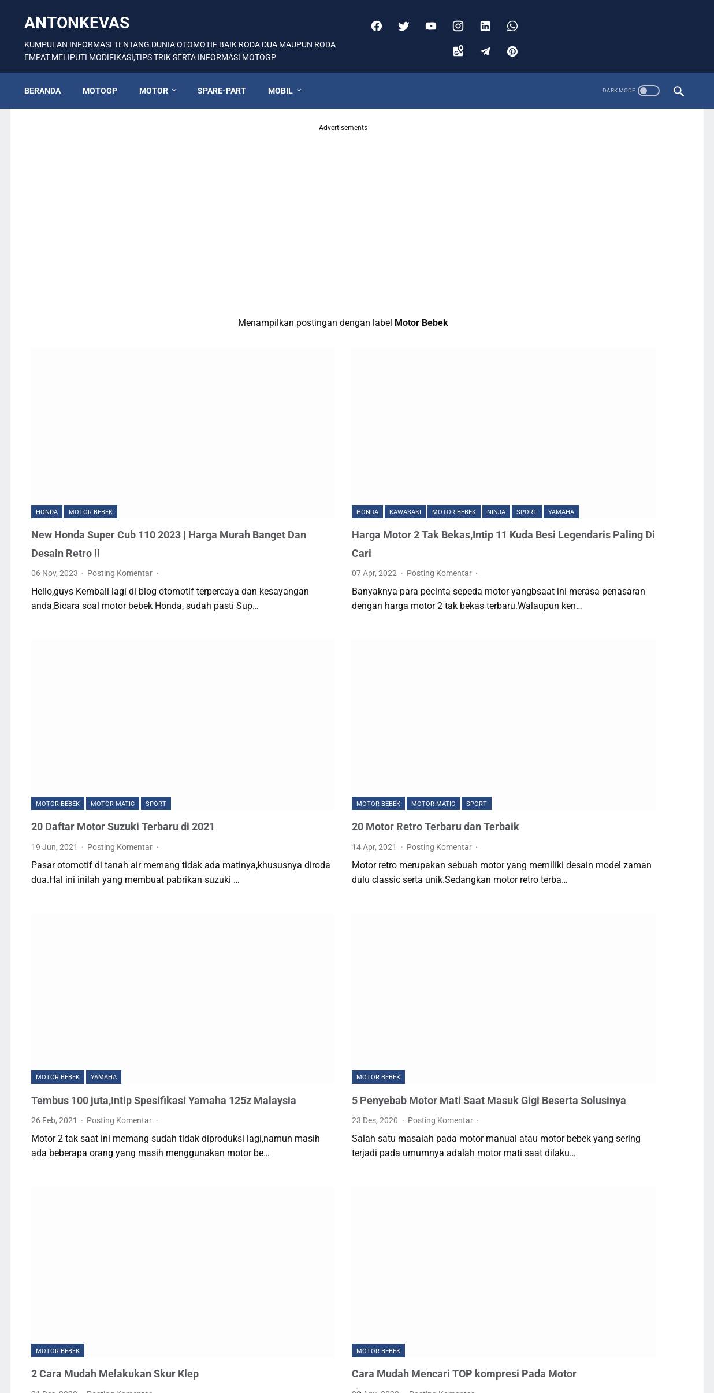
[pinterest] (507, 40)
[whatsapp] (507, 15)
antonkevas (83, 11)
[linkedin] (480, 15)
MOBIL (287, 73)
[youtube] (426, 15)
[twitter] (398, 15)
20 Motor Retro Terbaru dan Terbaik (349, 725)
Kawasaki (312, 434)
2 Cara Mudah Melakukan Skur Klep (124, 1214)
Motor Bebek (91, 449)
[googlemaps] (453, 40)
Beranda (49, 73)
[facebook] (371, 15)
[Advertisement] (249, 204)
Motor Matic (113, 703)
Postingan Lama (426, 1342)
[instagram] (453, 15)
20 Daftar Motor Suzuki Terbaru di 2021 (132, 725)
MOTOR (160, 73)
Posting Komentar (120, 510)
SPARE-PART (228, 73)
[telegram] (480, 40)
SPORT (433, 434)
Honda (47, 449)
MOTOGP (107, 73)
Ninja (402, 434)
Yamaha (276, 449)
